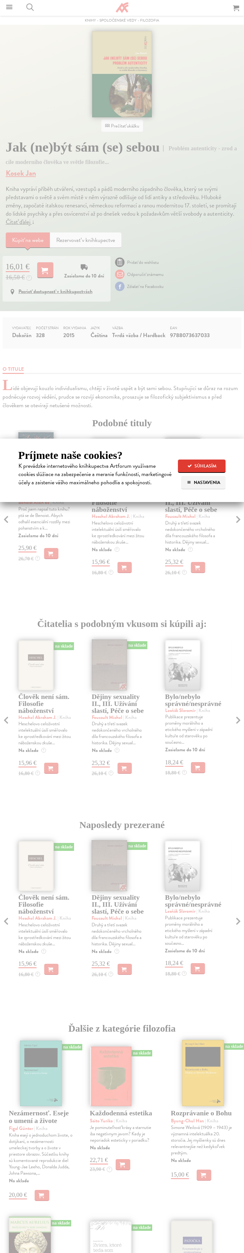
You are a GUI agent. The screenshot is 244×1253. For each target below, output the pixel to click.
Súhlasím (201, 466)
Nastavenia (203, 482)
